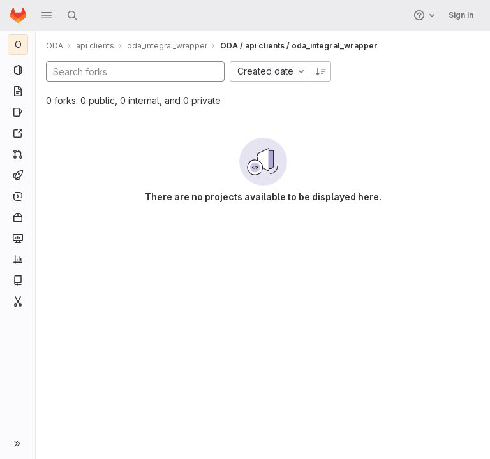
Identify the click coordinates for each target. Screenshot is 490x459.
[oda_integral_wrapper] (18, 44)
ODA (54, 45)
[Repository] (17, 91)
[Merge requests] (17, 154)
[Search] (72, 15)
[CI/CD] (17, 175)
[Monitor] (17, 238)
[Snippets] (17, 301)
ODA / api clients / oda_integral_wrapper (299, 45)
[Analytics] (17, 259)
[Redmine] (17, 133)
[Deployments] (17, 196)
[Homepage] (18, 15)
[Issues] (17, 112)
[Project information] (17, 70)
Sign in (461, 15)
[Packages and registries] (17, 217)
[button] (46, 15)
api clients (95, 45)
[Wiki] (17, 280)
